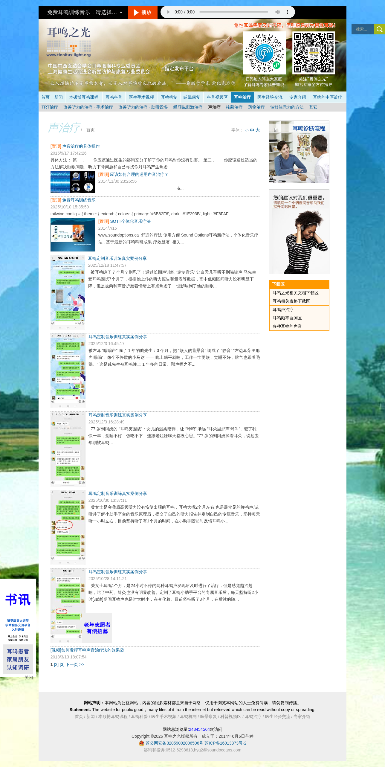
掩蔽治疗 (234, 107)
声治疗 (214, 107)
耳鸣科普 (114, 97)
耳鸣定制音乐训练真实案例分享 (117, 258)
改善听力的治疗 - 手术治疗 (88, 107)
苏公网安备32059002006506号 (174, 743)
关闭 (29, 677)
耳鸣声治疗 (283, 309)
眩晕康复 (192, 97)
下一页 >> (74, 664)
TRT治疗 (50, 107)
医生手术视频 (141, 97)
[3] (62, 664)
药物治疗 (256, 107)
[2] (56, 664)
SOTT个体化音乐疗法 (130, 221)
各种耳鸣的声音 (287, 326)
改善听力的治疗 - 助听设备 (143, 107)
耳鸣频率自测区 (287, 317)
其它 (313, 107)
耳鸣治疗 (242, 97)
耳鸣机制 (169, 97)
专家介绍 (297, 97)
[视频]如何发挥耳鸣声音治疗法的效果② (87, 650)
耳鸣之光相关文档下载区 (296, 292)
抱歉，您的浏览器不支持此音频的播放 (228, 12)
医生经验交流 (269, 97)
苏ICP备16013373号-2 (225, 743)
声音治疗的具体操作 (81, 146)
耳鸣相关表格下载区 (291, 301)
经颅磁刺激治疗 (188, 107)
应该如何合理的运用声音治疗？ (139, 174)
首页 (45, 97)
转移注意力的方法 (287, 107)
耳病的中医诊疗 (327, 97)
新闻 (58, 97)
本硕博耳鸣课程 (83, 97)
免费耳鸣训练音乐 (79, 200)
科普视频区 (217, 97)
